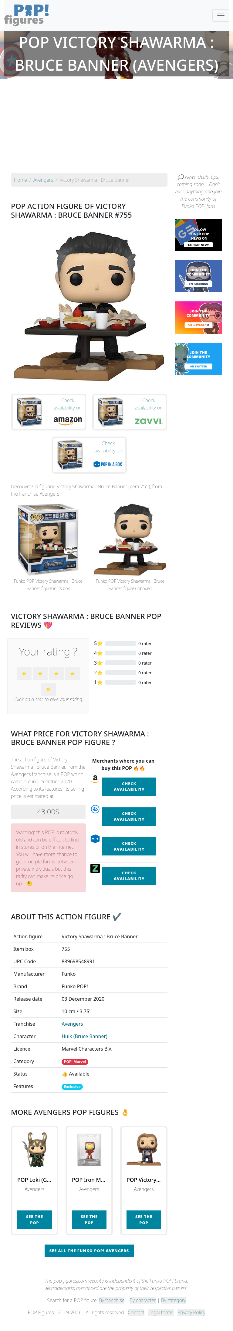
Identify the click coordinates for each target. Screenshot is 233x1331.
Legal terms (160, 1322)
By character (143, 1310)
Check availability (129, 796)
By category (173, 1310)
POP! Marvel (75, 1071)
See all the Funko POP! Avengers (89, 1260)
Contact (136, 1322)
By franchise (111, 1310)
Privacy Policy (191, 1322)
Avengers (72, 1034)
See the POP (34, 1229)
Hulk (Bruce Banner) (84, 1046)
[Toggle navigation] (220, 15)
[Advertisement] (116, 127)
